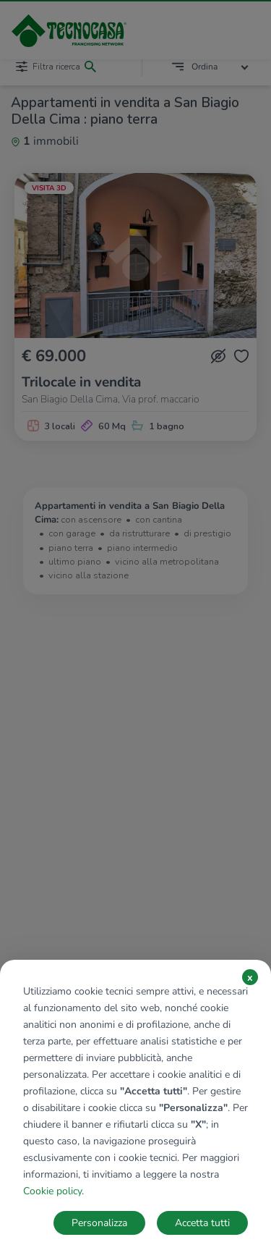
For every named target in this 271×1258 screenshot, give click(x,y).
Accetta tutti (202, 1223)
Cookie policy (52, 1191)
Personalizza (99, 1223)
